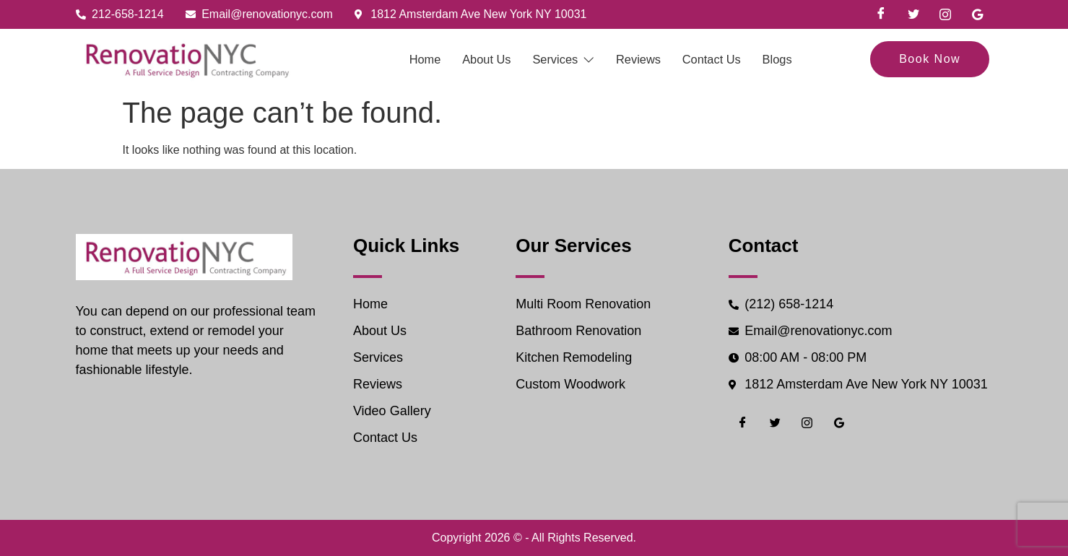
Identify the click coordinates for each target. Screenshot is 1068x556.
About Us (469, 59)
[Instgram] (945, 14)
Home (396, 59)
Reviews (646, 59)
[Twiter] (913, 14)
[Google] (978, 14)
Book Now (929, 59)
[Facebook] (881, 14)
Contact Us (732, 59)
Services (559, 59)
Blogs (809, 59)
